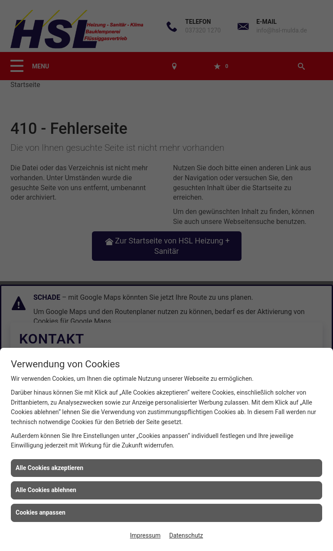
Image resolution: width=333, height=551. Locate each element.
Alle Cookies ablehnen (46, 489)
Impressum (145, 535)
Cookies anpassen (40, 512)
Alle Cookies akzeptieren (49, 467)
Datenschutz (186, 535)
